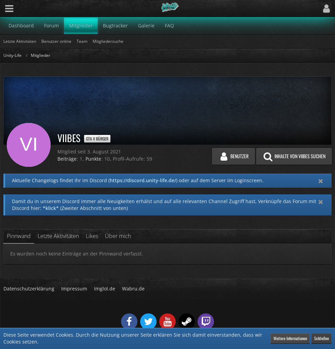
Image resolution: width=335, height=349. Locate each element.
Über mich (118, 236)
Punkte (93, 158)
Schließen (321, 338)
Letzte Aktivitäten (58, 236)
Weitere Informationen (290, 338)
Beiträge (67, 158)
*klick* (51, 208)
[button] (9, 8)
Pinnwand (19, 236)
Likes (92, 236)
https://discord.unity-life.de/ (143, 180)
